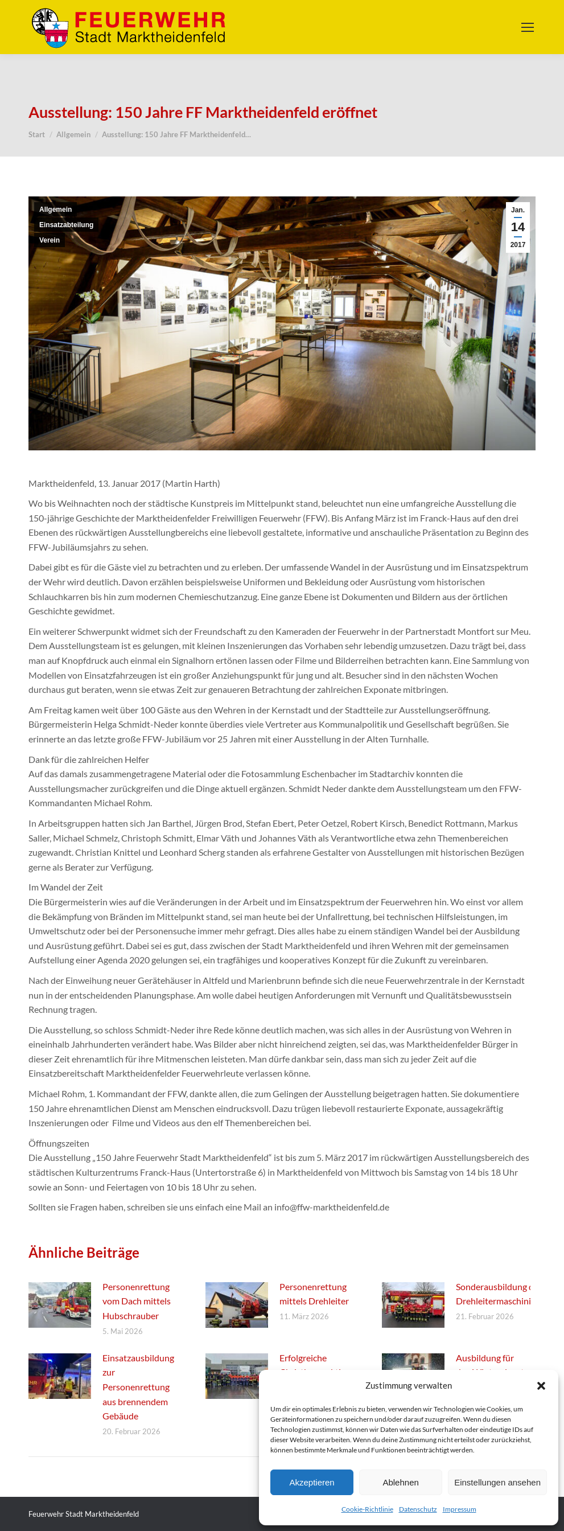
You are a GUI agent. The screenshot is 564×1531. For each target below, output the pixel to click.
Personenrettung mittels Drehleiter (314, 1294)
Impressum (459, 1509)
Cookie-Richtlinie (367, 1509)
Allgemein (55, 210)
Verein (49, 240)
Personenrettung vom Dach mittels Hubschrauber (136, 1301)
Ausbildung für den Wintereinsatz (492, 1365)
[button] (541, 1386)
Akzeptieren (311, 1482)
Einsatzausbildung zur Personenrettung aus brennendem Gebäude (138, 1386)
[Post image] (59, 1305)
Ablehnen (400, 1482)
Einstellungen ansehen (497, 1482)
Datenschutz (418, 1509)
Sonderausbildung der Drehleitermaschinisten (502, 1294)
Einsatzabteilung (66, 225)
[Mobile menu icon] (528, 27)
